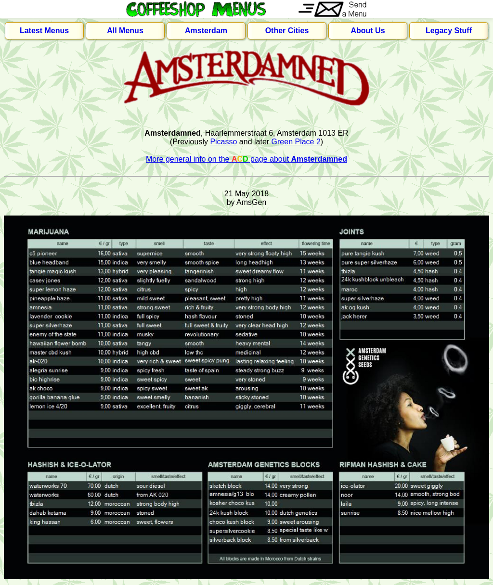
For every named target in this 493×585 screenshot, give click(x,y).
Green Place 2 (296, 142)
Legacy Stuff (449, 30)
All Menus (125, 30)
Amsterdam (206, 30)
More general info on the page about (246, 159)
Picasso (223, 142)
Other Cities (287, 30)
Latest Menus (44, 30)
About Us (367, 30)
